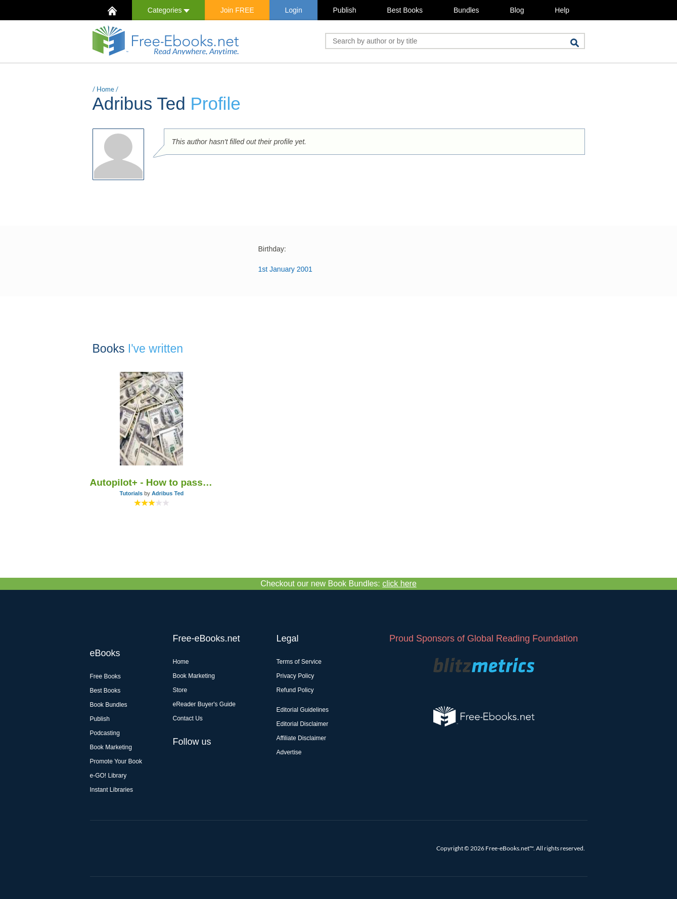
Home (105, 89)
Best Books (405, 10)
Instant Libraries (111, 789)
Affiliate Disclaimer (301, 738)
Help (562, 10)
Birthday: (272, 249)
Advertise (289, 752)
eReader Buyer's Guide (204, 704)
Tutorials (131, 493)
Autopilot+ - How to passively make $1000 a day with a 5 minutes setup (152, 482)
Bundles (466, 10)
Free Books (105, 676)
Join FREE (237, 10)
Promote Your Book (116, 761)
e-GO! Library (108, 775)
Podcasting (105, 733)
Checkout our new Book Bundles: (338, 583)
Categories (169, 10)
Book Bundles (108, 704)
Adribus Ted (168, 493)
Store (180, 690)
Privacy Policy (295, 675)
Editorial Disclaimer (303, 723)
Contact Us (188, 718)
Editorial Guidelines (303, 709)
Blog (517, 10)
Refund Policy (295, 690)
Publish (344, 10)
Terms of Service (299, 661)
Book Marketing (111, 747)
